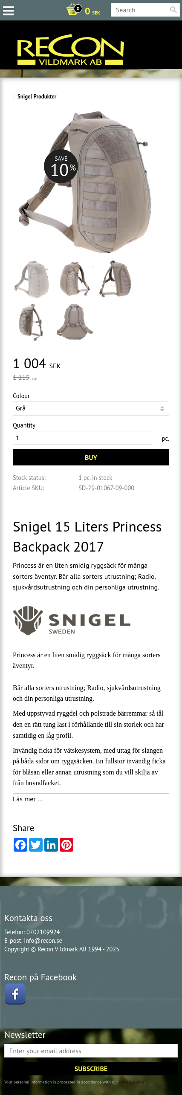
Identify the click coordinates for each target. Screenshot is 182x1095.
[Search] (173, 9)
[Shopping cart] (81, 12)
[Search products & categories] (145, 10)
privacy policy (131, 1082)
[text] (91, 363)
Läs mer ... (28, 799)
